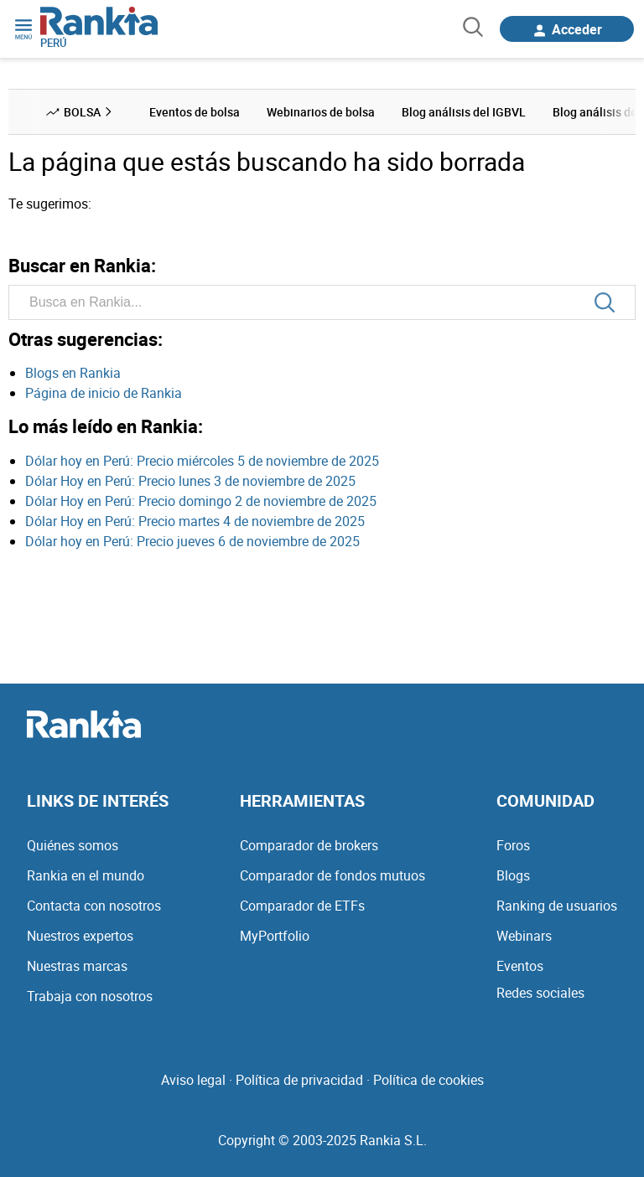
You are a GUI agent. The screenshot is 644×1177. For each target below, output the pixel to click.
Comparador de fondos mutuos (332, 875)
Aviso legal (193, 1080)
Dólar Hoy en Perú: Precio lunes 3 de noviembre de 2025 (190, 481)
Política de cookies (428, 1080)
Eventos (519, 966)
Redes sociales (540, 992)
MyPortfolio (274, 936)
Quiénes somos (72, 845)
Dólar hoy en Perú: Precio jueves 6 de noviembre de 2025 (192, 541)
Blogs (513, 875)
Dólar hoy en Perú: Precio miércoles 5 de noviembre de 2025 (202, 461)
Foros (513, 845)
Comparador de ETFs (302, 905)
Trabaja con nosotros (90, 996)
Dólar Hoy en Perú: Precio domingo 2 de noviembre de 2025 (201, 501)
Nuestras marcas (77, 966)
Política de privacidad (299, 1080)
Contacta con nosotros (94, 905)
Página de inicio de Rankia (103, 393)
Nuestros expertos (80, 936)
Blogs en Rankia (73, 373)
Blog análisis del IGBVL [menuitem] (464, 112)
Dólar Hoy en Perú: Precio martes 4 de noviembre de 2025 (195, 521)
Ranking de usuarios (556, 905)
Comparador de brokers (309, 845)
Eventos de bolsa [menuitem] (194, 112)
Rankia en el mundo (85, 875)
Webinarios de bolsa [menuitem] (321, 112)
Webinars (524, 936)
